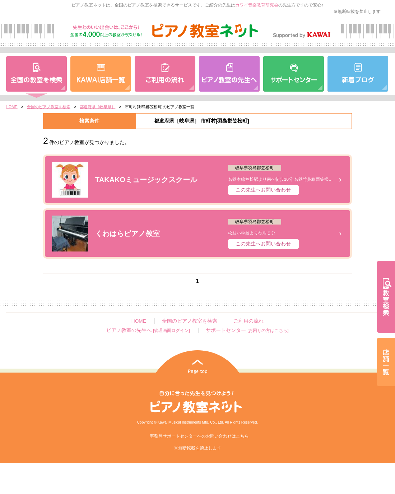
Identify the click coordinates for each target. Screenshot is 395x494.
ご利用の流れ (248, 321)
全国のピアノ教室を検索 (48, 107)
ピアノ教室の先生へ (148, 330)
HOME (12, 107)
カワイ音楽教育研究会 (256, 5)
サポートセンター (247, 330)
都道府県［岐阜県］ (97, 107)
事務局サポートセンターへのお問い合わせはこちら (199, 436)
